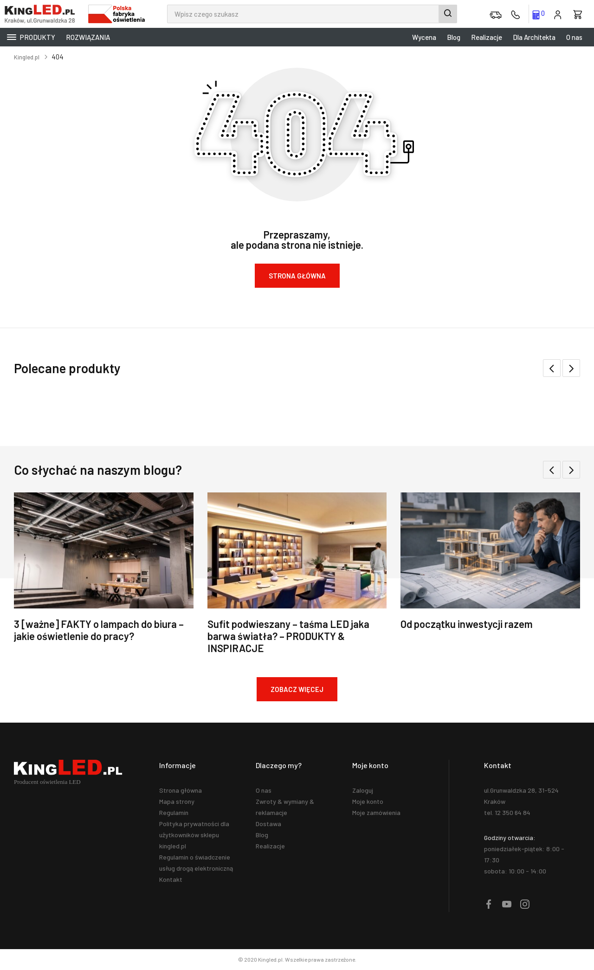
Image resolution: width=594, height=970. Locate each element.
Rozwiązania (88, 37)
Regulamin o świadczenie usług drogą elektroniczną (196, 862)
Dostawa (268, 824)
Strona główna (180, 790)
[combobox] (312, 14)
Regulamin (173, 812)
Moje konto (367, 801)
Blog (453, 37)
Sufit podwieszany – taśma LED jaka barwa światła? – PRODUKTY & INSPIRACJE (288, 636)
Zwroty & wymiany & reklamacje (285, 806)
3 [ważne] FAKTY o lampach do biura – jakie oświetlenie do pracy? (99, 630)
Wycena (424, 37)
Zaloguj (362, 790)
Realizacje (486, 37)
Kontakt (170, 879)
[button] (571, 368)
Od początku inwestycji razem (466, 624)
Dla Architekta (534, 37)
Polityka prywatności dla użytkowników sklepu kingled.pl (194, 835)
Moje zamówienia (376, 812)
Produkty (31, 37)
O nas (574, 37)
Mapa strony (176, 801)
